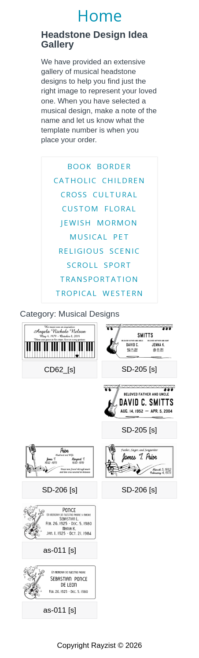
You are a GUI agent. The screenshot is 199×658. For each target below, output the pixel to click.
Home (99, 15)
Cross (74, 194)
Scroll (83, 265)
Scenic (125, 251)
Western (123, 293)
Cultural (115, 194)
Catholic (75, 180)
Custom (80, 208)
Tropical (76, 293)
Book (79, 166)
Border (114, 166)
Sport (118, 265)
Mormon (117, 223)
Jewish (76, 223)
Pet (121, 237)
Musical (89, 237)
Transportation (99, 279)
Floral (120, 208)
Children (123, 180)
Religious (81, 251)
